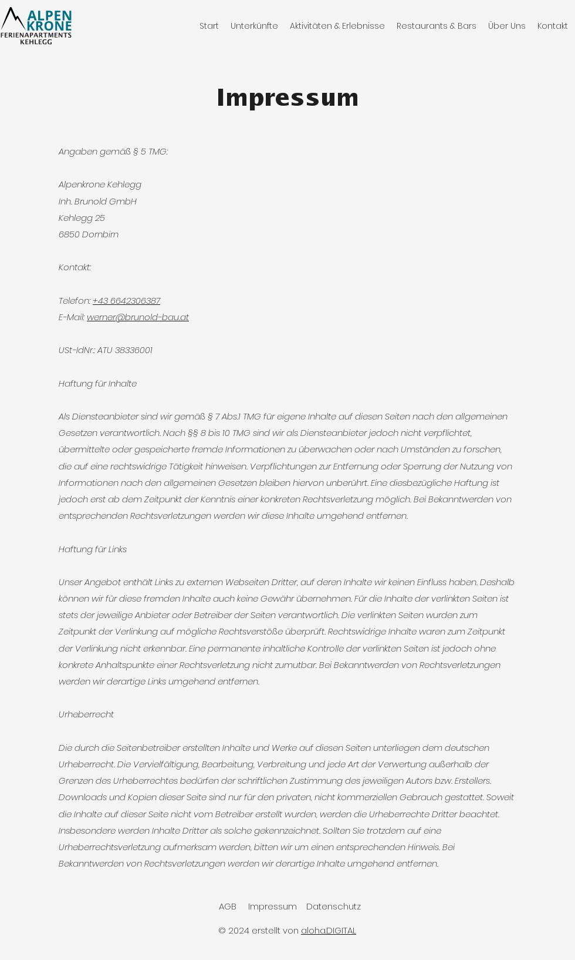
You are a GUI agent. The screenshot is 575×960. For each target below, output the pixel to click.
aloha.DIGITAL (328, 930)
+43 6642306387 (126, 300)
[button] (254, 26)
